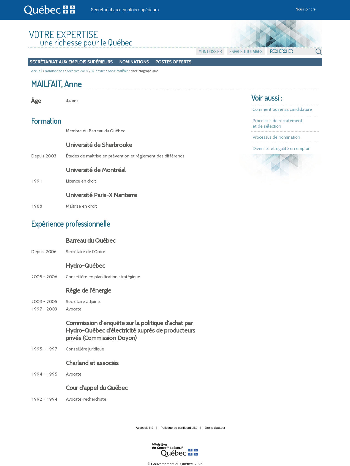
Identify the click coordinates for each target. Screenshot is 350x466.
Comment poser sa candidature (282, 109)
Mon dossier (210, 51)
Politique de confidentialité (179, 427)
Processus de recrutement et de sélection (277, 123)
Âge (36, 101)
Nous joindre (306, 9)
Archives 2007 (77, 71)
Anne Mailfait (118, 71)
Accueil (36, 71)
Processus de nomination (276, 137)
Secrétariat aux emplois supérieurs (125, 9)
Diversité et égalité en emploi (281, 148)
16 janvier (98, 71)
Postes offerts (173, 62)
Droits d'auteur (215, 427)
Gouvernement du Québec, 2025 (176, 464)
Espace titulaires (245, 51)
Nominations (134, 62)
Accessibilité (144, 427)
